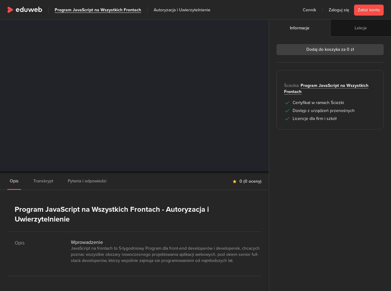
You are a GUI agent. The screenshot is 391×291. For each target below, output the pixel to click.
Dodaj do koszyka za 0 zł (330, 49)
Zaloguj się (339, 10)
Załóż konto (369, 10)
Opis (14, 181)
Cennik (309, 10)
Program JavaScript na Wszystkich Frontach (98, 10)
